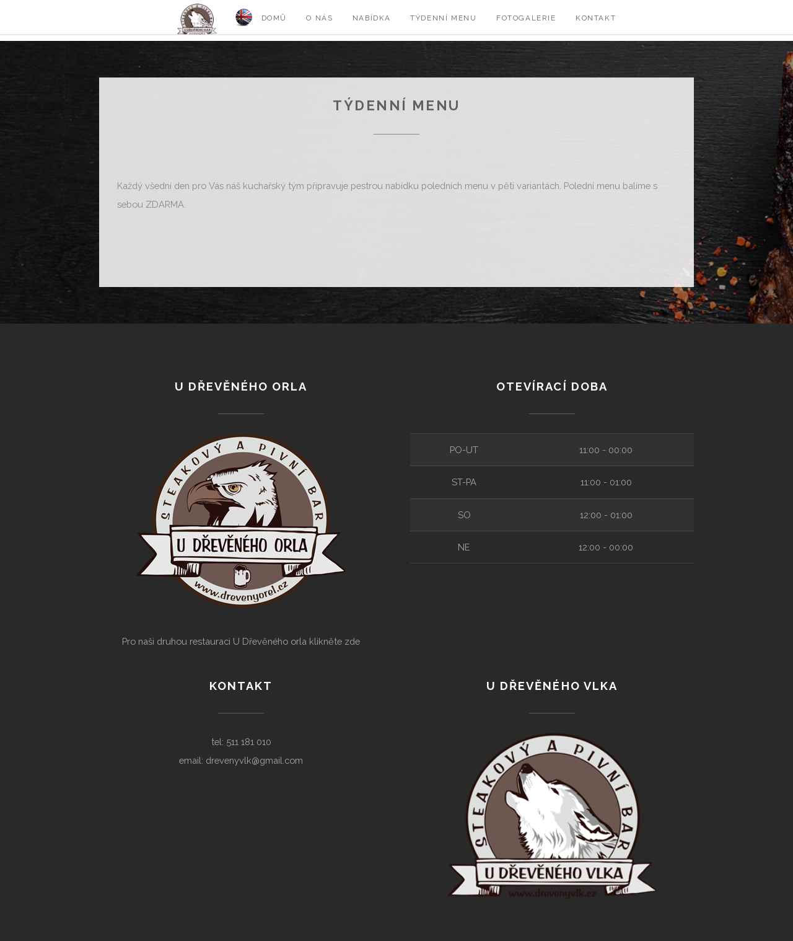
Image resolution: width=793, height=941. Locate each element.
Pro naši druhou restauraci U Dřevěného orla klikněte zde (241, 641)
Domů (274, 18)
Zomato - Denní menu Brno (159, 241)
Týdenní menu (443, 18)
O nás (319, 18)
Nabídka (372, 18)
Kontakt (596, 18)
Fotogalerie (526, 18)
